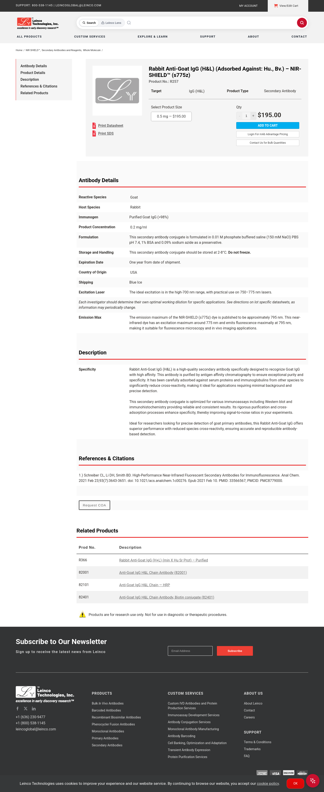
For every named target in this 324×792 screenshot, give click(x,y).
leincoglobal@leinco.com (36, 729)
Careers (249, 717)
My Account (248, 5)
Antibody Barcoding (181, 736)
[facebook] (17, 708)
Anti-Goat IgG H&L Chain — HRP (144, 585)
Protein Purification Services (187, 757)
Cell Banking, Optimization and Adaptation (197, 743)
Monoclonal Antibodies (108, 731)
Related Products (34, 93)
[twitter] (25, 708)
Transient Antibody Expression (189, 750)
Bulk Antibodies (108, 703)
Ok (295, 783)
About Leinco (253, 703)
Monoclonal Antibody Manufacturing (193, 729)
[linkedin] (34, 708)
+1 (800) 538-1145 (30, 723)
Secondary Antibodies (107, 745)
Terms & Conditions (257, 742)
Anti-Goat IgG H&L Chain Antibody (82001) (153, 573)
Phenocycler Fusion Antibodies (113, 724)
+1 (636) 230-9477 (30, 717)
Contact (249, 710)
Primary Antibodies (105, 738)
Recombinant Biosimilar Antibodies (116, 717)
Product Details (32, 73)
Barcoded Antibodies (106, 710)
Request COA (94, 505)
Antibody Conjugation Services (189, 722)
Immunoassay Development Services (194, 715)
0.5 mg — (171, 116)
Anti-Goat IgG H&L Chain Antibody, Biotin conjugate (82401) (166, 597)
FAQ (247, 756)
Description (29, 79)
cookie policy (268, 783)
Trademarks (252, 749)
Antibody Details (33, 66)
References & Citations (38, 86)
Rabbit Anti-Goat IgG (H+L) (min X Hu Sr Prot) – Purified (163, 560)
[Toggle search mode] (102, 23)
